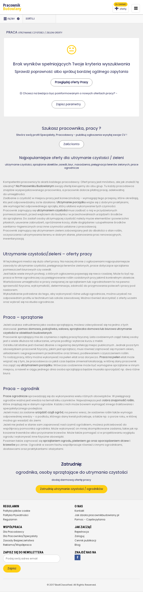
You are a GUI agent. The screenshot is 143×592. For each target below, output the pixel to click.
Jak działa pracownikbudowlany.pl (97, 515)
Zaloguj (79, 536)
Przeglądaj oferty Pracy (71, 82)
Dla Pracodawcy (13, 531)
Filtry (11, 18)
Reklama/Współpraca (17, 545)
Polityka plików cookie (16, 510)
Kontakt (79, 510)
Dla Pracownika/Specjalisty (20, 536)
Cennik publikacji (85, 540)
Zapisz (11, 568)
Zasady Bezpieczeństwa (18, 540)
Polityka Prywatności (15, 515)
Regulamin (10, 519)
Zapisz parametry (68, 104)
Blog (77, 545)
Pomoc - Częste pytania (90, 519)
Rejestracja (82, 531)
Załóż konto (71, 144)
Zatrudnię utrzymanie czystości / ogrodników (71, 489)
